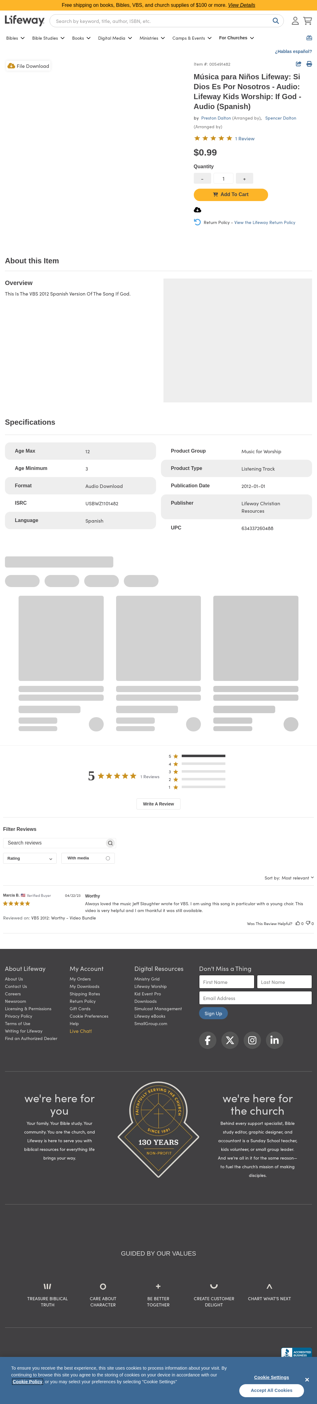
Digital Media (115, 38)
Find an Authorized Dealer (31, 1038)
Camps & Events (192, 38)
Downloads (145, 1001)
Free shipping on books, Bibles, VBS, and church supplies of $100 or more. (158, 5)
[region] (158, 1380)
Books (81, 38)
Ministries (152, 38)
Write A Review (158, 803)
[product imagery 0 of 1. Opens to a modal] (95, 150)
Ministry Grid (147, 979)
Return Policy (83, 1001)
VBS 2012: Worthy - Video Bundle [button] (63, 917)
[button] (199, 757)
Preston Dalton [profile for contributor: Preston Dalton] (216, 118)
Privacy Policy (18, 1016)
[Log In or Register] (295, 21)
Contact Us (16, 986)
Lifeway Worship (150, 986)
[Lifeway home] (25, 20)
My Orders (80, 979)
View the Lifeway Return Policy (264, 222)
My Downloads (84, 986)
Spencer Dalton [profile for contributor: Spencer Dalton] (280, 118)
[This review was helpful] (298, 923)
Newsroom (15, 1001)
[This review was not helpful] (308, 923)
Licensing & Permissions (28, 1008)
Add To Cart (230, 194)
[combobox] (167, 20)
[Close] (307, 1379)
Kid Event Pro (147, 993)
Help (74, 1023)
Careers (13, 993)
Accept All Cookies (272, 1390)
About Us (14, 979)
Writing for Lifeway (23, 1031)
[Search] (274, 20)
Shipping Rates (85, 993)
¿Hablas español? (293, 51)
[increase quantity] (244, 178)
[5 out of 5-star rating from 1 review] (224, 138)
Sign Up (213, 1013)
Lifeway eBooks (149, 1016)
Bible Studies (48, 38)
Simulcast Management (158, 1008)
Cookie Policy (27, 1381)
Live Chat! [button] (81, 1030)
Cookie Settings (271, 1377)
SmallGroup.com (150, 1023)
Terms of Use (17, 1023)
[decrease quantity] (202, 178)
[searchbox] (54, 843)
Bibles (15, 38)
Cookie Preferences (89, 1016)
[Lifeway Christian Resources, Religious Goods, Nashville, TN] (296, 1353)
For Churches (236, 37)
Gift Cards (80, 1008)
